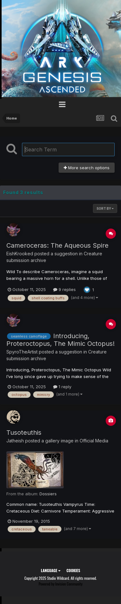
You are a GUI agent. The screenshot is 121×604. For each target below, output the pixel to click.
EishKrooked (19, 253)
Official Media (94, 440)
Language (50, 570)
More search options (87, 167)
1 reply (62, 386)
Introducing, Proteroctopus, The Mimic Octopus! (60, 339)
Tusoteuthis (23, 432)
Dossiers (48, 493)
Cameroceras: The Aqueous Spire (57, 245)
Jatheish (15, 440)
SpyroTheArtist (22, 351)
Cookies (73, 570)
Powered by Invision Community (60, 583)
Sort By (105, 208)
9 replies (64, 289)
